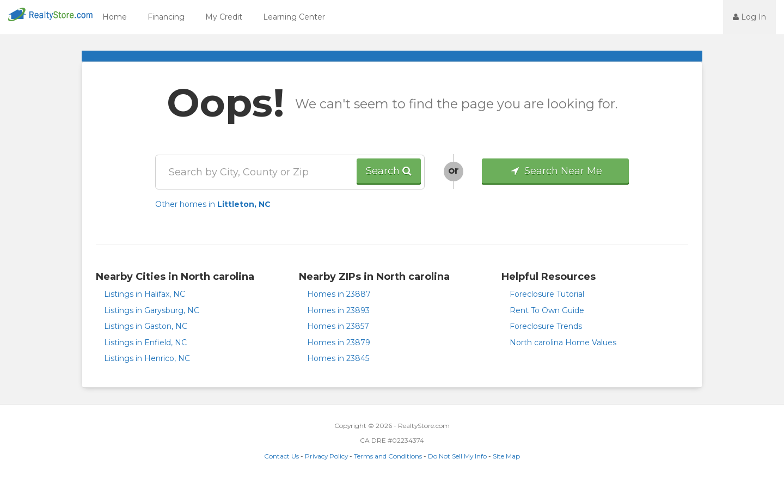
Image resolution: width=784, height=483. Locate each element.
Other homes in (213, 204)
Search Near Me (555, 171)
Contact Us (281, 456)
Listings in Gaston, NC (145, 326)
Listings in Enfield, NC (145, 342)
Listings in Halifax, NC (144, 294)
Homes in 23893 (338, 310)
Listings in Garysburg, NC (151, 310)
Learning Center (294, 17)
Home (114, 17)
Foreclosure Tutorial (547, 294)
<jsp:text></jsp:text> (693, 16)
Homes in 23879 (338, 342)
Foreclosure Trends (546, 326)
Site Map (506, 456)
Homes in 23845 (338, 358)
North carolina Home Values (563, 342)
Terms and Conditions (388, 456)
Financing (166, 17)
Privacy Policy (326, 456)
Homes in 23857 (338, 326)
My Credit (223, 17)
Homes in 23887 (339, 294)
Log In (749, 17)
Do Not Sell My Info (457, 456)
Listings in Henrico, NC (147, 358)
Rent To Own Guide (547, 310)
